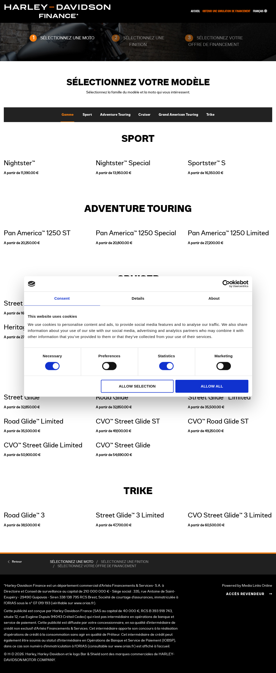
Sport (87, 114)
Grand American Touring (178, 114)
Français (260, 11)
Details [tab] (138, 298)
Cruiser (144, 114)
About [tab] (214, 298)
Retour (17, 561)
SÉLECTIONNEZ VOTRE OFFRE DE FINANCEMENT (97, 566)
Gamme (67, 114)
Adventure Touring (115, 114)
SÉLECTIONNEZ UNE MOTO (71, 562)
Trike (210, 114)
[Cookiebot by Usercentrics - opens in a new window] (226, 284)
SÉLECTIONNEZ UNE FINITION (125, 562)
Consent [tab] (62, 298)
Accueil (195, 11)
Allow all (212, 386)
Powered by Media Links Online (247, 585)
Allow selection (137, 386)
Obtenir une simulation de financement (226, 11)
